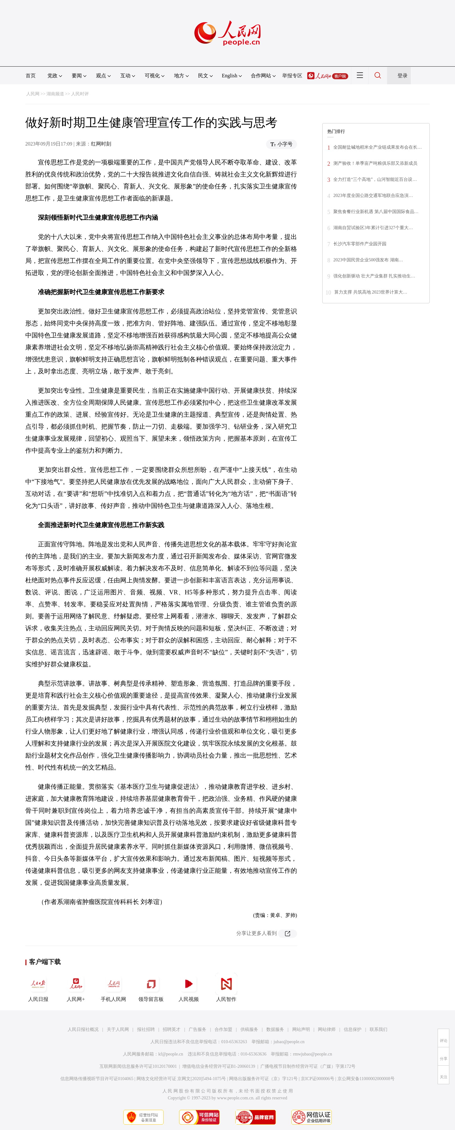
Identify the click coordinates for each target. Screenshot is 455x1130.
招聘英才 (171, 1029)
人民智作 (226, 987)
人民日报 (38, 987)
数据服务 (275, 1029)
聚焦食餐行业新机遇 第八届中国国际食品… (376, 211)
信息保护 (352, 1029)
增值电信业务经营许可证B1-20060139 (218, 1066)
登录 (402, 75)
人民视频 (189, 987)
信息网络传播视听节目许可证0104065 (96, 1078)
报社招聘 (146, 1029)
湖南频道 (55, 94)
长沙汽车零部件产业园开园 (359, 243)
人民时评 (80, 94)
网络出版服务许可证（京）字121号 (263, 1078)
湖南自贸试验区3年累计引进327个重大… (373, 227)
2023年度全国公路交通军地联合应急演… (373, 195)
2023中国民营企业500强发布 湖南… (368, 260)
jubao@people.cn (289, 1041)
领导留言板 (151, 987)
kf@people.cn (170, 1054)
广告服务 (197, 1029)
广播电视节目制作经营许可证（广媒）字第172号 (307, 1066)
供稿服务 (249, 1029)
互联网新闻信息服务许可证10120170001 (138, 1066)
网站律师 (327, 1029)
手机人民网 (113, 987)
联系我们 (378, 1029)
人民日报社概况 (83, 1029)
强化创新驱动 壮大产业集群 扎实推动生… (374, 276)
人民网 (32, 94)
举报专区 (292, 75)
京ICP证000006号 (317, 1078)
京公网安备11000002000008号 (366, 1078)
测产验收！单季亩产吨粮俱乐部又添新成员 (375, 163)
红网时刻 (101, 143)
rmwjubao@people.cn (312, 1054)
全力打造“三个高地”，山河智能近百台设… (375, 179)
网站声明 (301, 1029)
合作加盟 (223, 1029)
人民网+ (76, 987)
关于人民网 (118, 1029)
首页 (31, 75)
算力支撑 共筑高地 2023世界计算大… (370, 292)
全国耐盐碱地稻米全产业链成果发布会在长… (377, 147)
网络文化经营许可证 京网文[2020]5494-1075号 (181, 1078)
